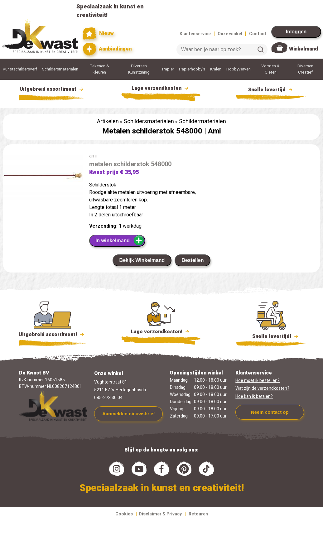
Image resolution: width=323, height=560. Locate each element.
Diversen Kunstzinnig (139, 69)
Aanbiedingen (107, 49)
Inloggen (296, 31)
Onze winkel (230, 34)
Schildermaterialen (202, 121)
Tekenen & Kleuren (99, 69)
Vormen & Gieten (270, 69)
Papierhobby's (192, 69)
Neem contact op (270, 412)
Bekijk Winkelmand (142, 260)
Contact (257, 34)
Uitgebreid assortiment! (52, 334)
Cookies (124, 514)
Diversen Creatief (305, 69)
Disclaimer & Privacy (160, 514)
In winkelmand (119, 240)
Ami (214, 131)
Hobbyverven (238, 69)
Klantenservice (195, 34)
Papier (168, 69)
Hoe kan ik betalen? (254, 396)
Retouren (198, 514)
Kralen (215, 69)
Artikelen (108, 121)
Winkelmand (303, 49)
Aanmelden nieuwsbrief (128, 413)
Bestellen (192, 260)
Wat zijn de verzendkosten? (262, 388)
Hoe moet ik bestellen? (257, 380)
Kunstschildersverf (20, 69)
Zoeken (260, 49)
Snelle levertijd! (271, 335)
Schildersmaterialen (60, 69)
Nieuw (98, 33)
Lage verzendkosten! (160, 333)
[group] (43, 180)
